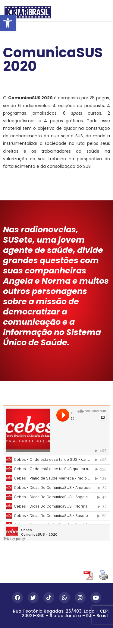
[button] (8, 23)
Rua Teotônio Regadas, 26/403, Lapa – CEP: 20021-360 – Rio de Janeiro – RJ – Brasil (60, 613)
